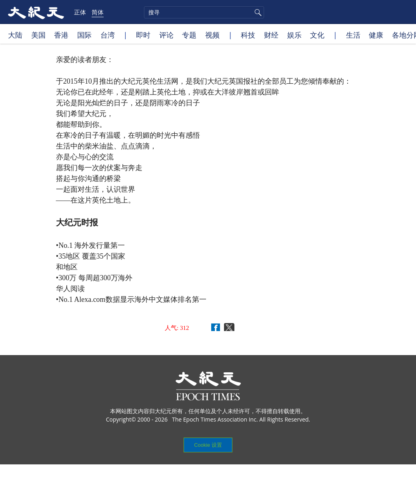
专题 (189, 35)
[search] (204, 12)
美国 (38, 35)
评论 (166, 35)
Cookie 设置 (208, 445)
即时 (143, 35)
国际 (84, 35)
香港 (61, 35)
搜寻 (257, 12)
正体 (80, 12)
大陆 (15, 35)
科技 (248, 35)
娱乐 (294, 35)
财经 (271, 35)
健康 (376, 35)
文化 (317, 35)
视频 (212, 35)
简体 (98, 12)
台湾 (107, 35)
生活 (353, 35)
